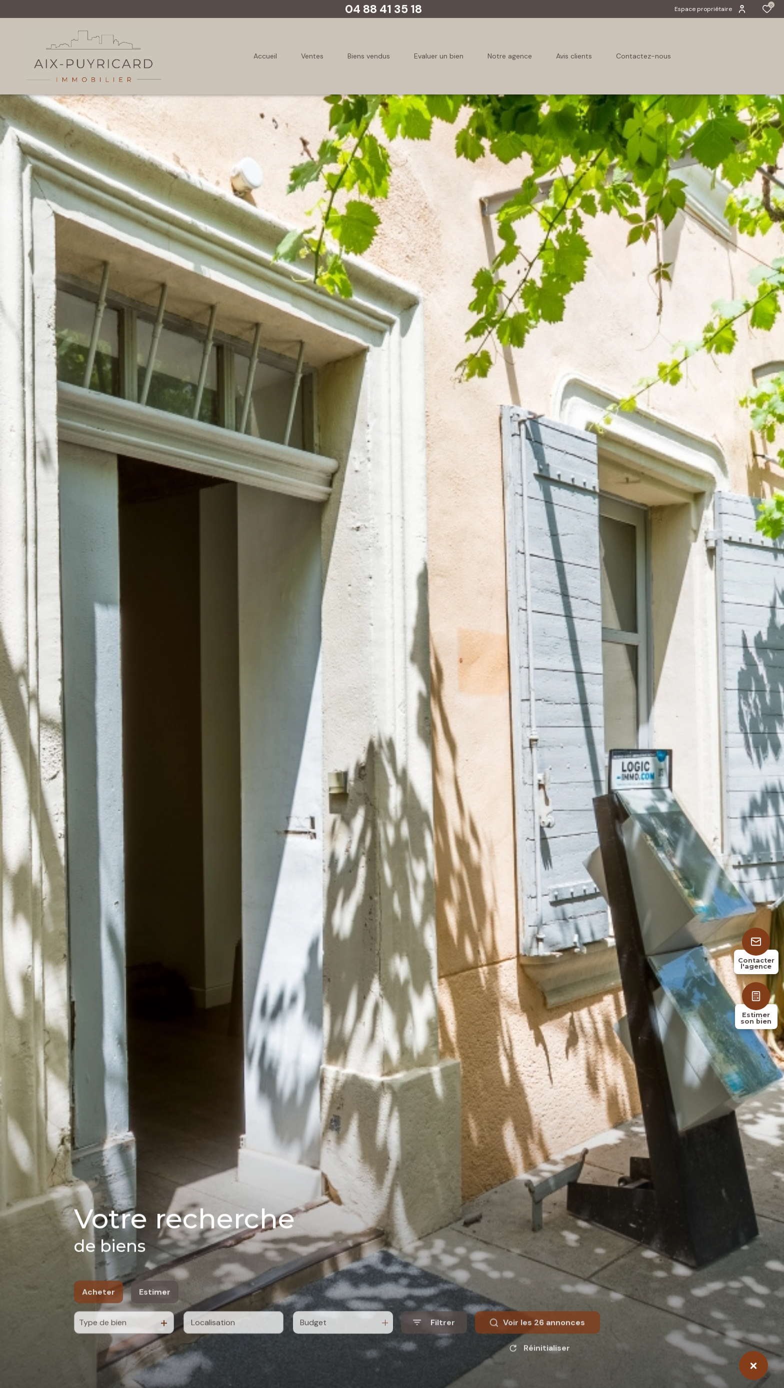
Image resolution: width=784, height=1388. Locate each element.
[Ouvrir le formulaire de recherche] (434, 1342)
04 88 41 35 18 (383, 8)
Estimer (154, 1312)
